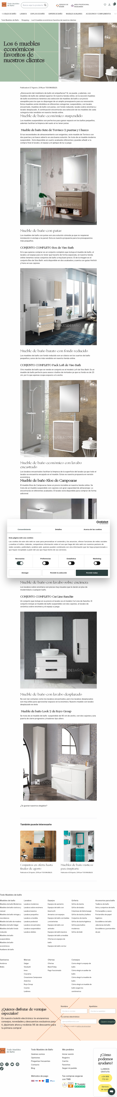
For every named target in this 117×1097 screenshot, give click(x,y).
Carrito (65, 1061)
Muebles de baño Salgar (9, 925)
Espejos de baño (38, 14)
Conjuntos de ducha (79, 918)
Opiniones (35, 1058)
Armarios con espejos (56, 914)
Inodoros (3, 963)
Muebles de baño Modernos (10, 904)
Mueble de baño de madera (10, 921)
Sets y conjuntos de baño (105, 907)
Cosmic (27, 988)
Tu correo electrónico (70, 1017)
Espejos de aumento (56, 904)
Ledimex (27, 991)
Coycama (27, 974)
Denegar (25, 573)
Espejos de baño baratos (57, 932)
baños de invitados (63, 372)
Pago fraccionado (54, 970)
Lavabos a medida (31, 918)
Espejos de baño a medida (58, 935)
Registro (66, 1058)
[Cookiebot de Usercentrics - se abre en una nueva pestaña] (98, 522)
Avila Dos (27, 981)
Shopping (25, 20)
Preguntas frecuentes (40, 1061)
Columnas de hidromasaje (81, 911)
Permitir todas (92, 573)
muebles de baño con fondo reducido (40, 355)
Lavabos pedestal (31, 921)
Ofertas (51, 963)
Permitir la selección (58, 573)
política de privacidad (84, 1026)
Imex (26, 970)
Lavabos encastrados (32, 925)
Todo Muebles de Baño (10, 20)
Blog (33, 1068)
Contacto (35, 1065)
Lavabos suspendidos (32, 928)
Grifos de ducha (78, 904)
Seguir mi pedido (69, 1068)
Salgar (26, 963)
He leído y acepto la (77, 1026)
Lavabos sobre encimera (33, 907)
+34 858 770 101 (105, 1077)
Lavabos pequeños (31, 914)
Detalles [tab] (58, 529)
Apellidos (93, 1006)
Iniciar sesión (68, 1054)
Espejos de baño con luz (57, 946)
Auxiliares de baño (7, 949)
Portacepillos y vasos (103, 911)
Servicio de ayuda (105, 1088)
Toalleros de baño (102, 904)
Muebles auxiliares (74, 14)
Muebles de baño (9, 14)
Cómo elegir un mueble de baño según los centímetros (82, 987)
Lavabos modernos (31, 904)
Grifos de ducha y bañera (81, 914)
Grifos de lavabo (78, 907)
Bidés (2, 967)
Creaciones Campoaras (33, 977)
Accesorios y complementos (98, 14)
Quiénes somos (38, 1054)
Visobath (27, 967)
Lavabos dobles (30, 932)
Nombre (64, 1006)
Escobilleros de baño (103, 921)
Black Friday (52, 967)
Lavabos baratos (30, 911)
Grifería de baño (55, 14)
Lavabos (23, 14)
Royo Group (28, 984)
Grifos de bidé (77, 932)
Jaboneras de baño (102, 925)
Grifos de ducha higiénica (81, 921)
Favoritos (66, 1065)
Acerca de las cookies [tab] (93, 529)
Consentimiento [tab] (24, 529)
